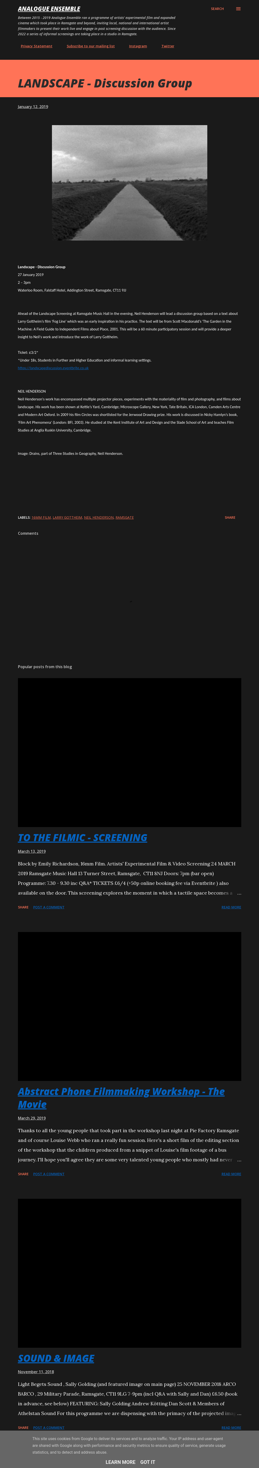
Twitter (165, 46)
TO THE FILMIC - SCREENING (82, 837)
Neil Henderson (99, 517)
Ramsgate (125, 517)
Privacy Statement (34, 46)
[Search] (217, 9)
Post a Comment (49, 907)
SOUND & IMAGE (56, 1358)
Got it (147, 1462)
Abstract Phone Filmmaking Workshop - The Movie (121, 1098)
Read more (231, 907)
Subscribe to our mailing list (88, 46)
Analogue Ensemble (49, 9)
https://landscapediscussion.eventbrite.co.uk (53, 368)
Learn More (120, 1462)
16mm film (41, 517)
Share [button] (230, 517)
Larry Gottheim (67, 517)
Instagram (135, 46)
